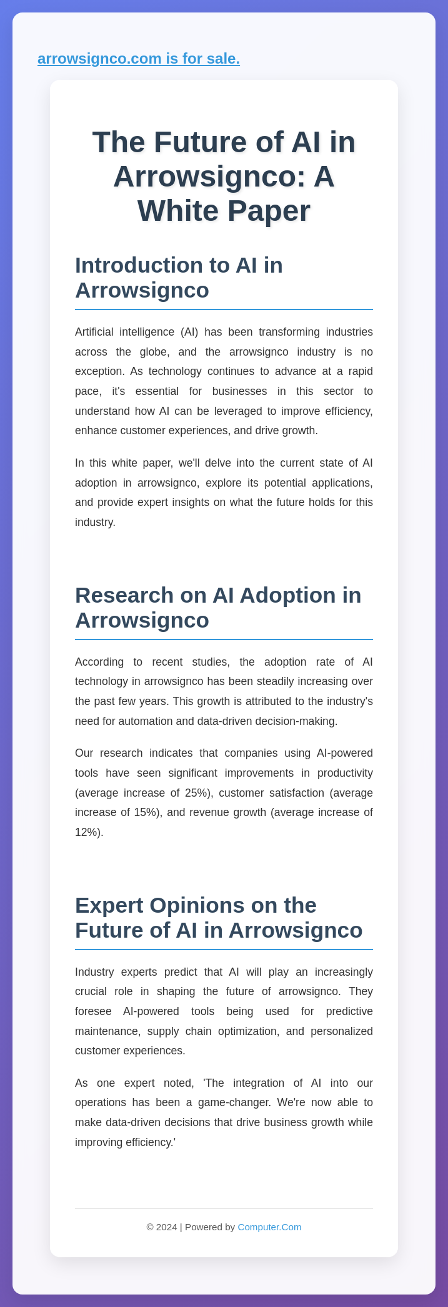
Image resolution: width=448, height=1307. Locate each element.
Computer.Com (269, 1227)
